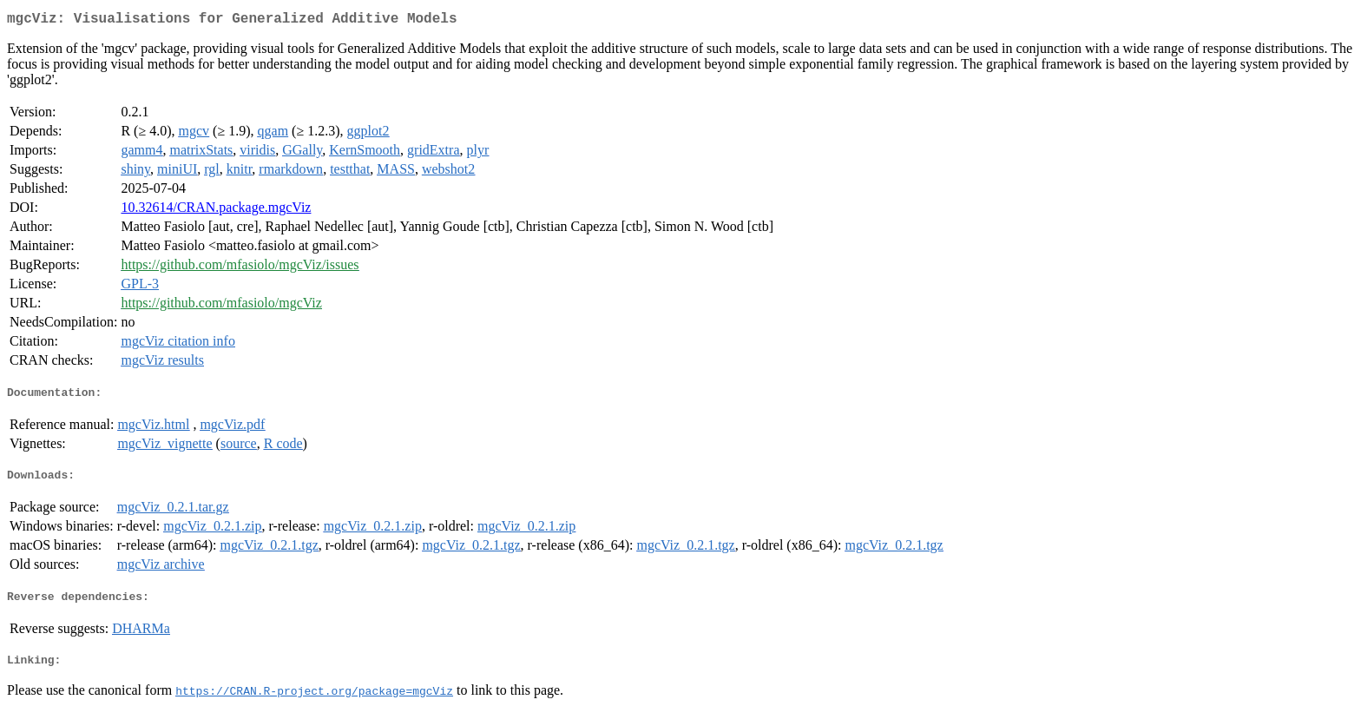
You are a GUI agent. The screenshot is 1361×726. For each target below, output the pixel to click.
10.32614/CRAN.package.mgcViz (216, 210)
